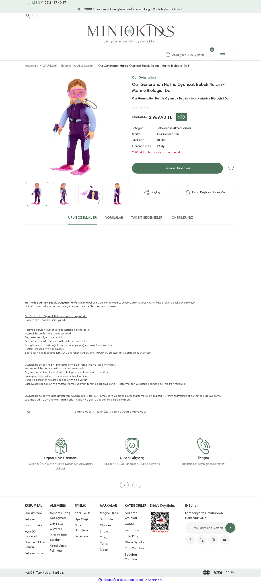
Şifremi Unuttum (81, 527)
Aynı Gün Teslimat (31, 534)
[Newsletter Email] (210, 528)
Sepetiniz (81, 536)
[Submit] (230, 528)
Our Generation (144, 77)
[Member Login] (27, 16)
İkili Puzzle (132, 530)
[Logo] (130, 33)
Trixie (103, 537)
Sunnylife (106, 519)
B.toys (104, 531)
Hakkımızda (33, 513)
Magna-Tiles (109, 513)
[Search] (184, 55)
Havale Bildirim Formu (35, 544)
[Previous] (124, 485)
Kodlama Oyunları (131, 515)
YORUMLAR (114, 218)
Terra (104, 543)
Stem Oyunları (135, 542)
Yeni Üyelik (82, 513)
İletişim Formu (35, 553)
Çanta (129, 524)
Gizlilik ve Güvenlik (56, 526)
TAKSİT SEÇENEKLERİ (147, 218)
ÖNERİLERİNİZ (182, 218)
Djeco (104, 549)
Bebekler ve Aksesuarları (174, 128)
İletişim (30, 519)
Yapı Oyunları (134, 548)
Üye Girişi (81, 519)
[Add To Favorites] (231, 168)
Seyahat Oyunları (131, 557)
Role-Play (131, 536)
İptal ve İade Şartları (59, 537)
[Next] (136, 485)
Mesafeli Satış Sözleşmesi (60, 515)
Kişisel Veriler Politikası (59, 548)
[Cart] (222, 55)
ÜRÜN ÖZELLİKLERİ (82, 218)
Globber (105, 525)
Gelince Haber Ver (177, 168)
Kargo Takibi (33, 525)
